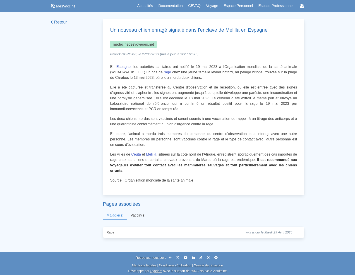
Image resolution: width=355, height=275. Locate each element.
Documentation (170, 6)
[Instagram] (170, 257)
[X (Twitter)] (178, 257)
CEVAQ (194, 6)
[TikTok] (201, 257)
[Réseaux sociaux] (302, 6)
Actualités (145, 6)
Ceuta (136, 154)
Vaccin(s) (138, 215)
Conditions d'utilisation (175, 265)
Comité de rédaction (208, 265)
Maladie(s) (114, 215)
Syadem (156, 271)
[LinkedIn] (194, 257)
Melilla (151, 154)
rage (167, 72)
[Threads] (209, 257)
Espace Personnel (238, 6)
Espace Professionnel (275, 6)
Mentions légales (144, 265)
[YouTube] (186, 257)
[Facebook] (216, 257)
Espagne (123, 67)
